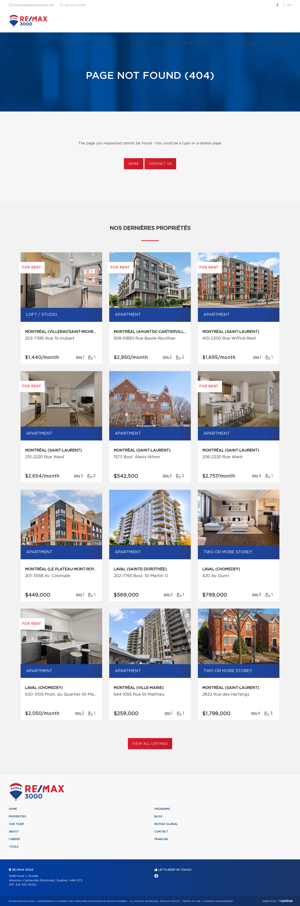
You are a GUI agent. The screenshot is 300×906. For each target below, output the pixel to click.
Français (161, 839)
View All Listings (150, 743)
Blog (158, 816)
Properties (71, 43)
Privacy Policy (170, 901)
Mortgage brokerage (189, 43)
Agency (139, 43)
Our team (107, 43)
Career (14, 839)
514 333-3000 (75, 5)
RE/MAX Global (243, 43)
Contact (282, 43)
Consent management (218, 901)
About (14, 831)
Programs (162, 809)
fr (289, 5)
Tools (14, 846)
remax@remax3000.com (34, 5)
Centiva (285, 900)
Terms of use (191, 901)
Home (133, 163)
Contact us (160, 163)
